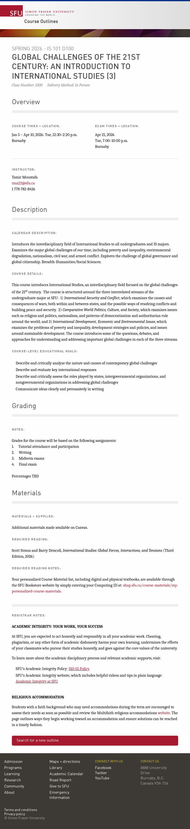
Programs (13, 768)
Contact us (150, 761)
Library (55, 768)
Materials (26, 493)
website (164, 713)
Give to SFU (59, 787)
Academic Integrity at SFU (37, 681)
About (9, 793)
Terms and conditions (20, 810)
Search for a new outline (38, 741)
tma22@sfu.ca (23, 183)
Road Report (60, 780)
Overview (26, 102)
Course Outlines (41, 21)
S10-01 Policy (79, 669)
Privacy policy (14, 814)
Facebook (103, 768)
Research (12, 780)
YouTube (102, 778)
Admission (13, 762)
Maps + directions (64, 762)
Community (14, 787)
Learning (12, 774)
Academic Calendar (66, 774)
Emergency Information (59, 795)
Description (29, 210)
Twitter (101, 773)
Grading (24, 406)
